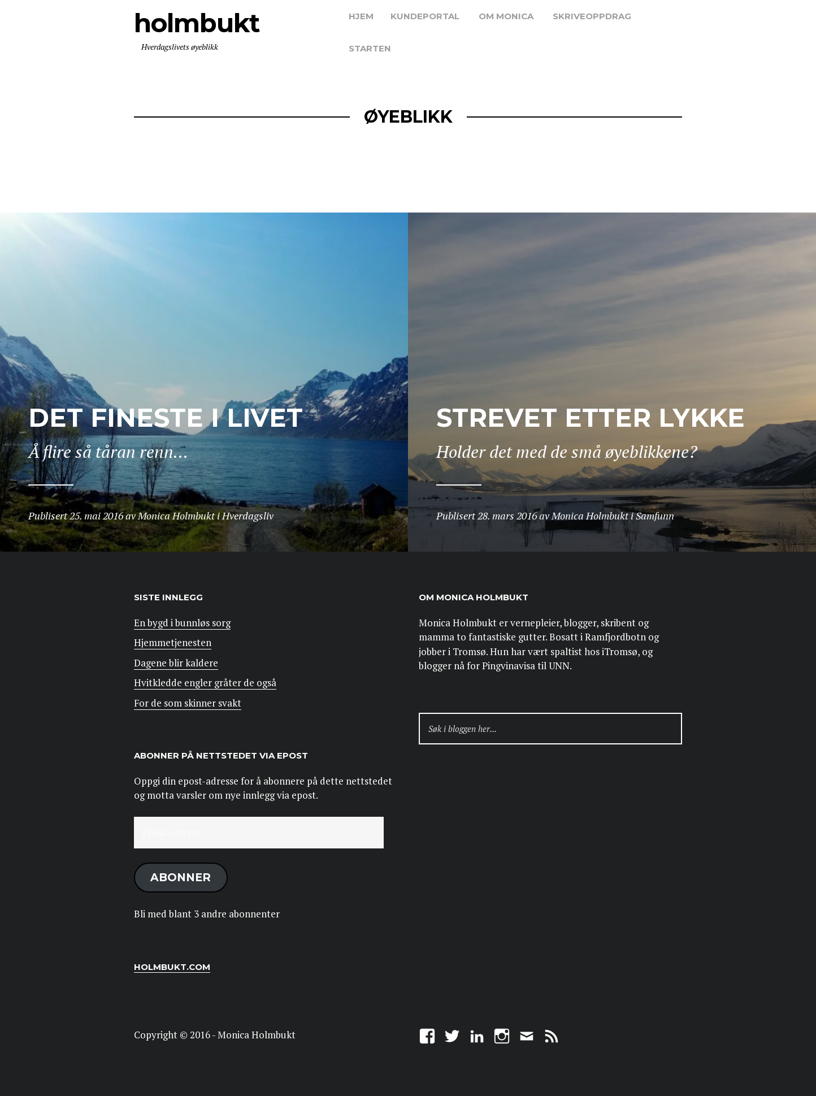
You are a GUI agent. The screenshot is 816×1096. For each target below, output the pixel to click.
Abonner (180, 877)
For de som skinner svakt (187, 702)
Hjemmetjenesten (172, 642)
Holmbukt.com (172, 966)
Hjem (361, 16)
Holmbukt (196, 22)
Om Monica (506, 16)
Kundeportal (424, 16)
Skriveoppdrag (592, 16)
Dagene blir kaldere (176, 662)
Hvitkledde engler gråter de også (205, 682)
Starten (370, 48)
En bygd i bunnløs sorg (182, 622)
